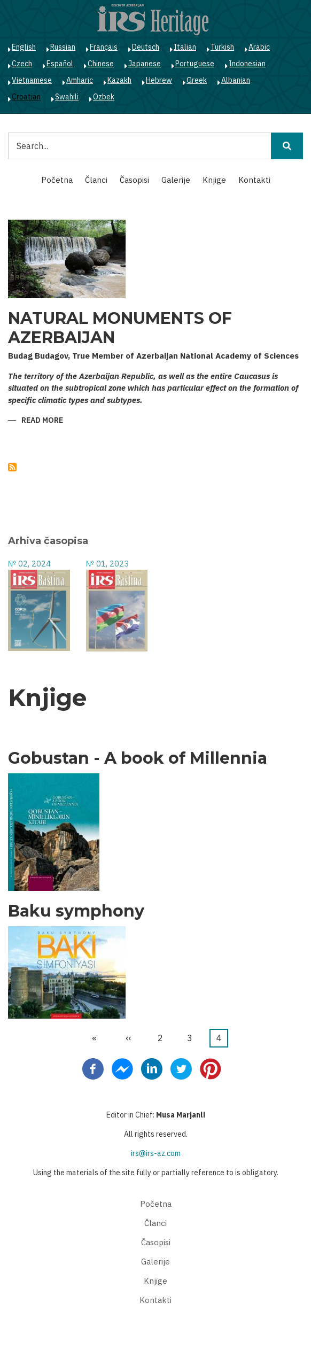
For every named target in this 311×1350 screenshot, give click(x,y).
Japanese (144, 63)
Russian (62, 47)
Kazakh (119, 80)
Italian (185, 47)
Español (59, 63)
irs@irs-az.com (156, 1153)
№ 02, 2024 (29, 563)
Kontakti (254, 180)
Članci (96, 180)
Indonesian (247, 63)
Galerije (175, 180)
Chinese (101, 63)
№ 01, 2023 (107, 563)
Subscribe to (12, 467)
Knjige (214, 180)
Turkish (222, 47)
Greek (196, 80)
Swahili (67, 97)
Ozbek (103, 97)
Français (104, 47)
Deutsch (145, 47)
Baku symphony (76, 911)
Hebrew (159, 80)
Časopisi (134, 180)
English (24, 47)
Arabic (259, 47)
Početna (57, 180)
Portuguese (194, 63)
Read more (42, 420)
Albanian (235, 80)
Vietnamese (32, 80)
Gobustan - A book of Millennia (137, 758)
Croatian (26, 97)
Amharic (79, 80)
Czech (22, 63)
